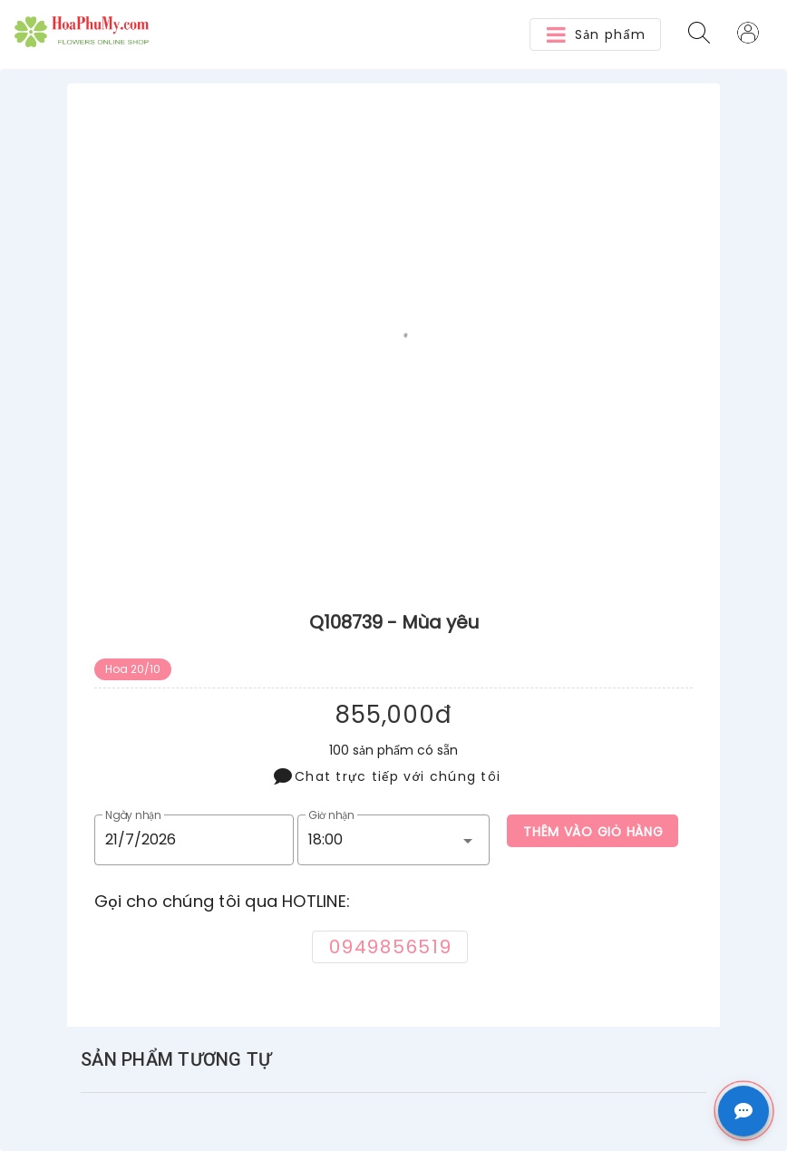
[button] (595, 34)
